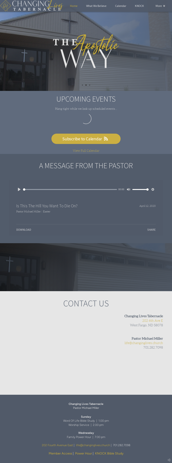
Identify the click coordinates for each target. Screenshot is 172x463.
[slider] (70, 189)
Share (151, 229)
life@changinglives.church (144, 343)
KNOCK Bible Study (109, 453)
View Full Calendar (86, 150)
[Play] (19, 189)
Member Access (60, 453)
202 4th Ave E (152, 320)
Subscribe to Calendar (86, 139)
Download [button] (23, 229)
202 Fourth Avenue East (57, 445)
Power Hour (83, 453)
